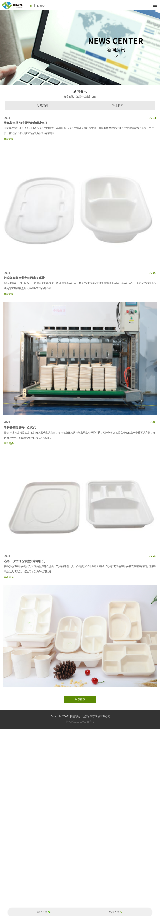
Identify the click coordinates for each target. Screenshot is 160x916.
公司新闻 (42, 105)
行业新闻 (117, 105)
